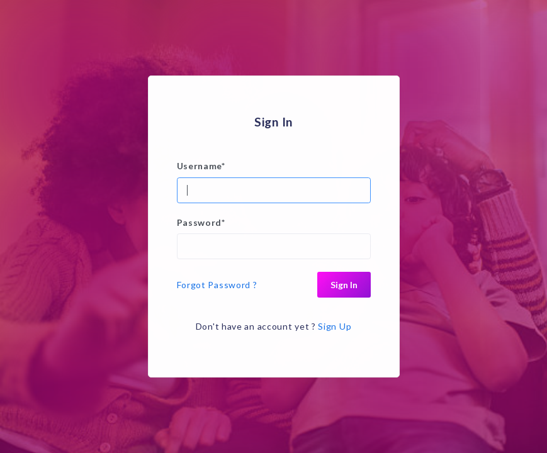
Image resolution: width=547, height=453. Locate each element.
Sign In (344, 284)
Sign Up (334, 326)
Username (201, 165)
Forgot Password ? (217, 284)
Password (201, 222)
